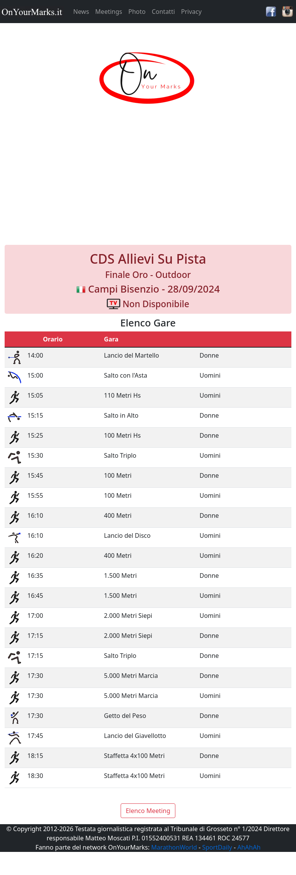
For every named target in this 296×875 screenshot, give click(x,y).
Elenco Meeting (148, 810)
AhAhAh (249, 847)
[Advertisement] (148, 182)
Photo (137, 11)
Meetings (108, 11)
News (81, 11)
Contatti (163, 11)
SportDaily (217, 847)
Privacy (191, 11)
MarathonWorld (174, 847)
